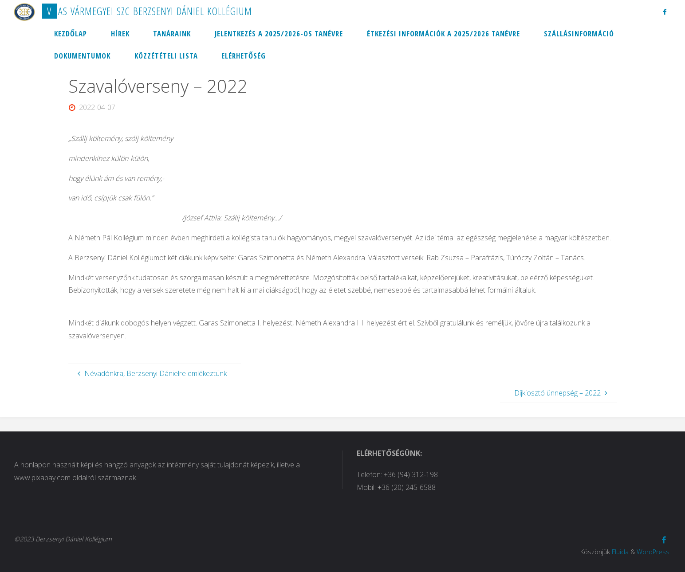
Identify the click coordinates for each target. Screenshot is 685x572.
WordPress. (654, 552)
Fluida (620, 552)
